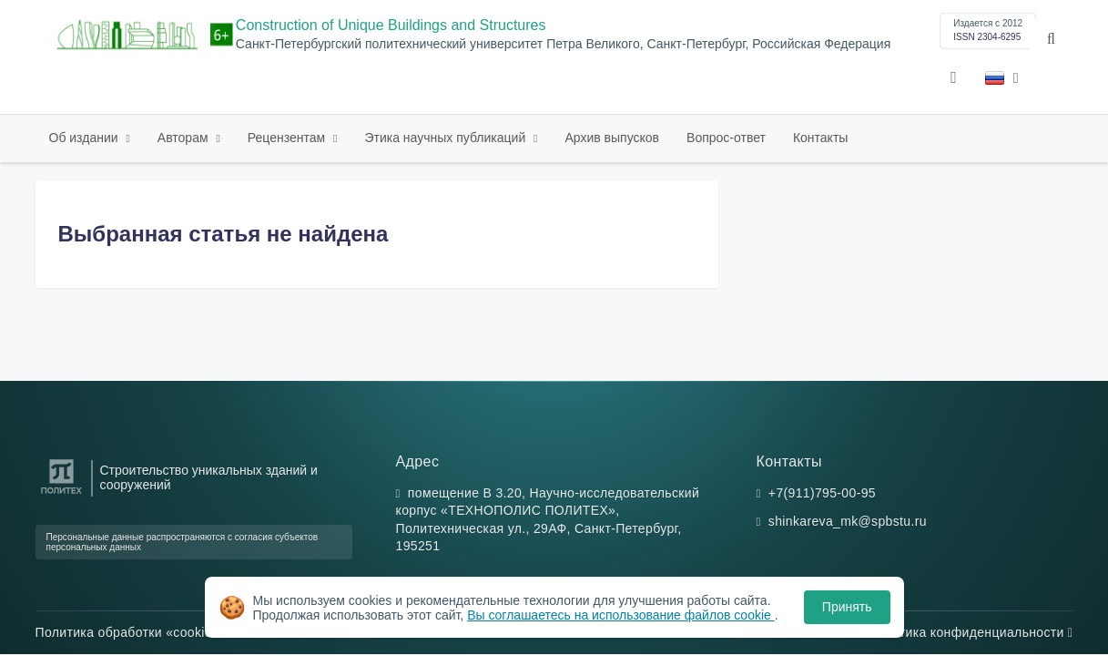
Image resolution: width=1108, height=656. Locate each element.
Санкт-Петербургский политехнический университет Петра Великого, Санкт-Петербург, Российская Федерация (563, 44)
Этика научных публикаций (446, 137)
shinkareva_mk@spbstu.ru (847, 521)
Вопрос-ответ (726, 137)
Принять (847, 607)
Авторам (185, 137)
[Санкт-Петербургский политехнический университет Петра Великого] (61, 494)
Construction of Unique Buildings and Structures (391, 25)
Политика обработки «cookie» (132, 632)
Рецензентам (288, 137)
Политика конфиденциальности (970, 632)
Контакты (820, 137)
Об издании (85, 137)
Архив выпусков (612, 137)
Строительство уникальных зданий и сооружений (209, 477)
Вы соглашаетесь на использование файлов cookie (621, 615)
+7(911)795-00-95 (822, 493)
